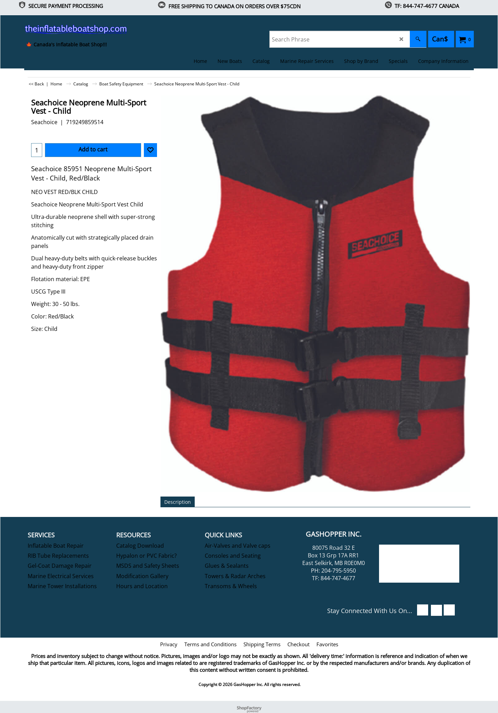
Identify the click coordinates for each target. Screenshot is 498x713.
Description (177, 502)
